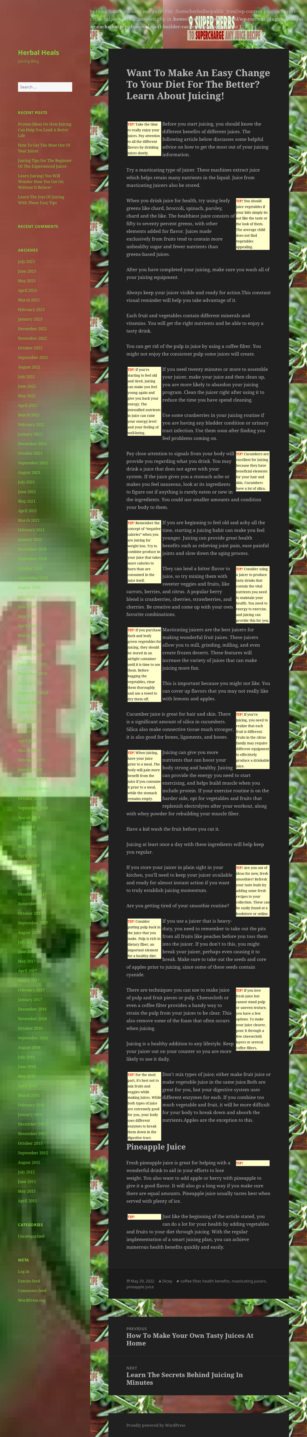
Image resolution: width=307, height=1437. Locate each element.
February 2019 (31, 760)
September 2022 (33, 357)
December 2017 (32, 894)
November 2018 (32, 788)
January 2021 (30, 539)
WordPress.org (31, 1300)
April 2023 (27, 290)
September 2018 (33, 807)
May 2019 (26, 731)
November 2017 (32, 903)
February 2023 (31, 309)
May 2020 (26, 616)
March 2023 (29, 300)
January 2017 (30, 999)
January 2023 (30, 319)
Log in (23, 1271)
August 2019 (29, 702)
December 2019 (32, 664)
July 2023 (26, 261)
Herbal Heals (38, 52)
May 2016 (26, 1076)
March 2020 (29, 635)
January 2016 (30, 1114)
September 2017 (33, 922)
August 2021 (29, 472)
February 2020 (31, 645)
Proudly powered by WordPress (155, 1425)
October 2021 (30, 453)
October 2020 (30, 568)
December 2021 (32, 443)
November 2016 (32, 1018)
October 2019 (30, 683)
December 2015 (32, 1124)
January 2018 (30, 884)
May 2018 (26, 846)
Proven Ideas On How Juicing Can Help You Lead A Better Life (44, 129)
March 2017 (29, 980)
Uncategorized (31, 1236)
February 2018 (31, 875)
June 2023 (27, 271)
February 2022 (31, 424)
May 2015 (26, 1191)
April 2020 (27, 625)
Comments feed (32, 1290)
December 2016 (32, 1009)
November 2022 (32, 338)
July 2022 (26, 376)
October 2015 (30, 1143)
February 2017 (31, 990)
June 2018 (27, 836)
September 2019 (33, 693)
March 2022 (29, 415)
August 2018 (29, 817)
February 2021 (31, 530)
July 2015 (26, 1172)
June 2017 (27, 951)
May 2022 (26, 395)
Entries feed (29, 1281)
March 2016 (29, 1095)
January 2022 (30, 434)
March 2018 (29, 865)
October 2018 (30, 798)
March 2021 (29, 520)
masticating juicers (249, 1281)
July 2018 (26, 827)
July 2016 (26, 1057)
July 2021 (26, 482)
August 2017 (29, 932)
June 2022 (27, 386)
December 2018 (32, 779)
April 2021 (27, 510)
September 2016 (33, 1037)
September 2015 (33, 1152)
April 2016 (27, 1085)
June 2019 (27, 721)
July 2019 (26, 712)
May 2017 (26, 961)
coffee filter (190, 1281)
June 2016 (27, 1066)
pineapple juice (140, 1286)
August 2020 (29, 587)
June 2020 (27, 606)
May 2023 (26, 280)
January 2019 (30, 769)
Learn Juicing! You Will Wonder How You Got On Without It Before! (41, 181)
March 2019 (29, 750)
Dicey (167, 1281)
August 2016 (29, 1047)
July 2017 (26, 942)
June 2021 (27, 491)
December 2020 (32, 549)
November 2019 (32, 673)
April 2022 (27, 405)
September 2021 (33, 463)
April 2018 (27, 855)
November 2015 (32, 1133)
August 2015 (29, 1162)
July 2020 (26, 597)
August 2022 (29, 367)
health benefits (216, 1281)
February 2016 (31, 1105)
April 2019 (27, 740)
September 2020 (33, 578)
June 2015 (27, 1181)
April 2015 (27, 1200)
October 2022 (30, 348)
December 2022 (32, 328)
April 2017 (27, 970)
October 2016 (30, 1028)
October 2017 (30, 913)
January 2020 (30, 654)
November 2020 (32, 558)
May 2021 (26, 501)
